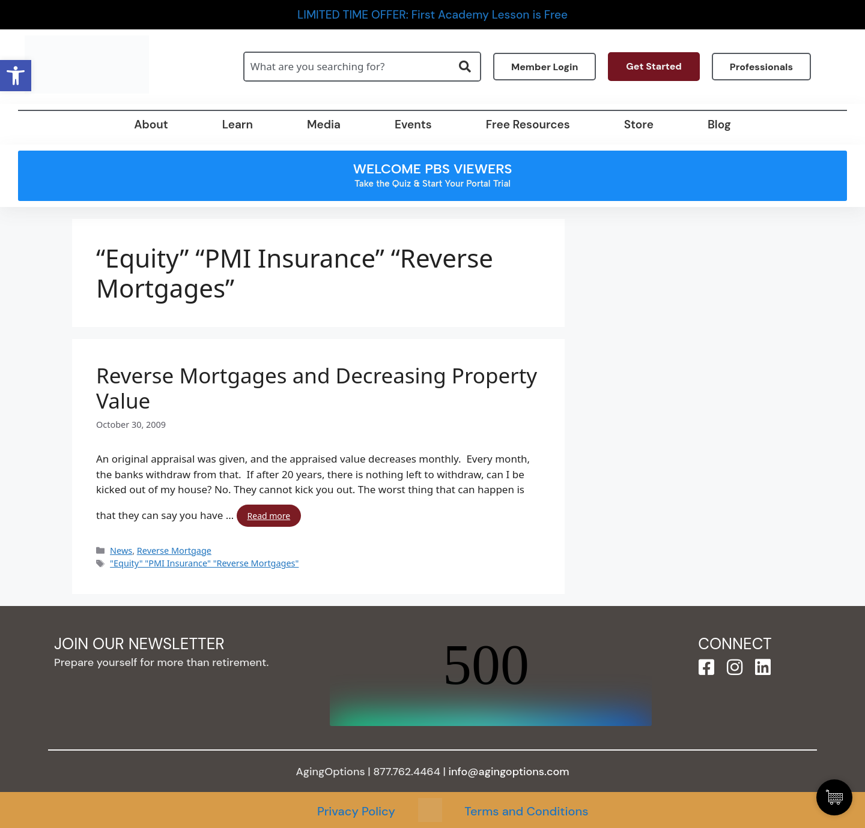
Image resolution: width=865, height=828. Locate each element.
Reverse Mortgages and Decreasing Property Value (316, 388)
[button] (15, 75)
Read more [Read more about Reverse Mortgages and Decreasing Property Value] (269, 515)
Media (324, 124)
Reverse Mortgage (174, 550)
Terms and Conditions (526, 811)
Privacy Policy (356, 811)
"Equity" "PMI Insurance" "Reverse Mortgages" (204, 563)
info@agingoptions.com (509, 771)
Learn (237, 124)
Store (639, 124)
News (121, 550)
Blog (719, 124)
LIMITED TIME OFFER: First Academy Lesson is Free (432, 14)
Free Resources (528, 124)
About (151, 124)
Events (413, 124)
